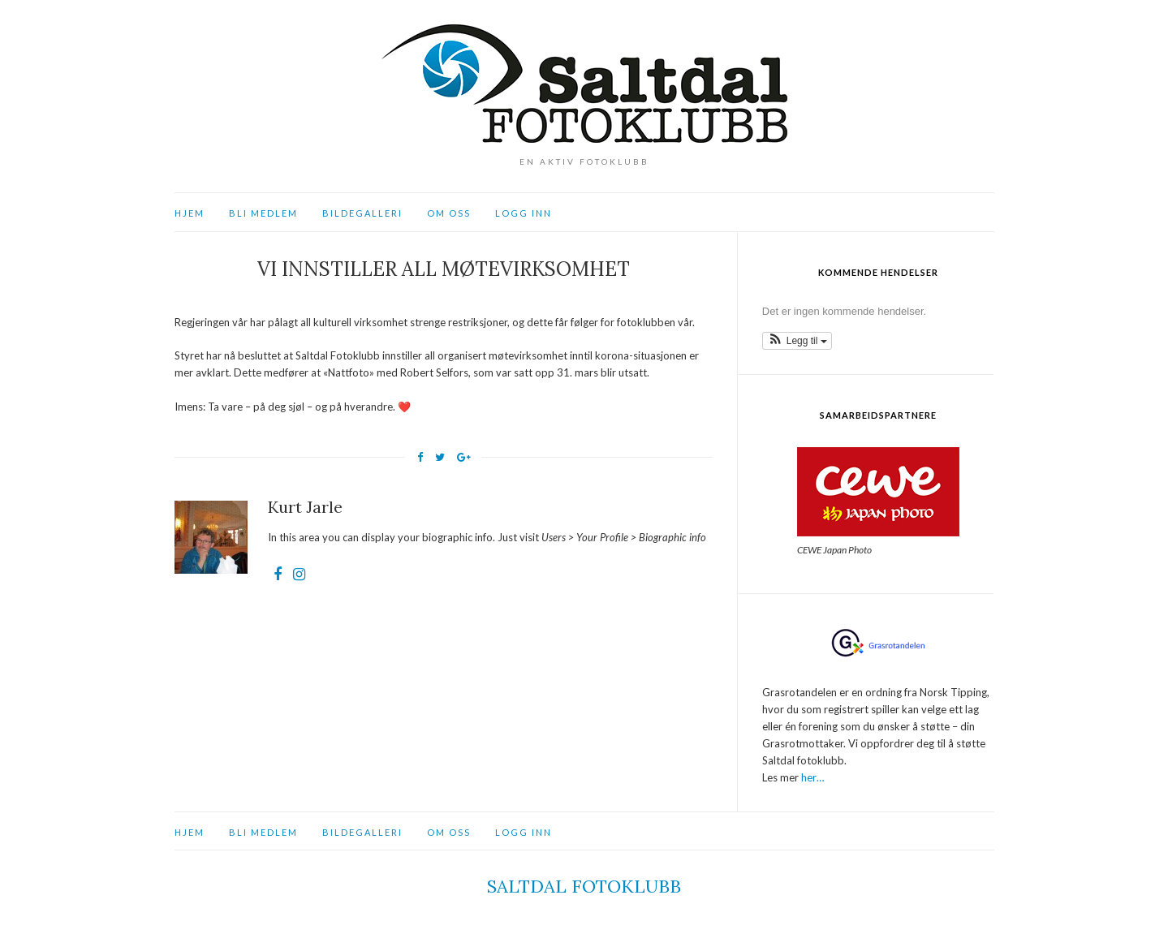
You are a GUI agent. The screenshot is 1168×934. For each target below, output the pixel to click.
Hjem (190, 213)
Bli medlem (263, 213)
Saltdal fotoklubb (584, 886)
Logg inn (523, 213)
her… (812, 777)
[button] (797, 341)
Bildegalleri (362, 213)
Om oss (449, 213)
